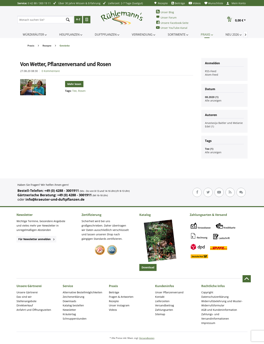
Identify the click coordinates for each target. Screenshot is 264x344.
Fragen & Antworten (121, 296)
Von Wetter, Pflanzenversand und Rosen (65, 64)
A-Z (78, 19)
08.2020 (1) (212, 97)
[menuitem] (161, 3)
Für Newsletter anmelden (36, 239)
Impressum (208, 323)
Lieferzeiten (162, 301)
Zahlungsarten (164, 310)
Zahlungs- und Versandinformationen (215, 316)
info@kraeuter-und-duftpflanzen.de (55, 199)
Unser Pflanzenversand (169, 292)
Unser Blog (165, 12)
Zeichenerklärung (73, 296)
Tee (74, 91)
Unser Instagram (119, 305)
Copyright (207, 292)
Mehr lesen (74, 84)
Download (148, 267)
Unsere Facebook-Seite (172, 22)
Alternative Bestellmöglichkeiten (82, 292)
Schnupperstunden (75, 318)
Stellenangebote (26, 301)
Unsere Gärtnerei (27, 292)
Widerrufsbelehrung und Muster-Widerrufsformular (222, 303)
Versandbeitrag (164, 305)
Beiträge (178, 3)
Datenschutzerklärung (215, 296)
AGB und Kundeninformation (219, 310)
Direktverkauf (24, 305)
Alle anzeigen (213, 100)
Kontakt (159, 296)
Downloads (69, 301)
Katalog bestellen (73, 305)
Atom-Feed (211, 74)
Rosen (82, 91)
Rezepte (161, 3)
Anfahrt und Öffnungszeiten (33, 310)
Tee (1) (209, 149)
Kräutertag (69, 314)
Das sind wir (24, 296)
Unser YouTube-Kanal (171, 28)
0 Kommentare (51, 71)
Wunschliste (213, 3)
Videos (195, 3)
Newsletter (69, 310)
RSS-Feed (210, 71)
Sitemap (160, 314)
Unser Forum (166, 17)
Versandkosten (146, 338)
